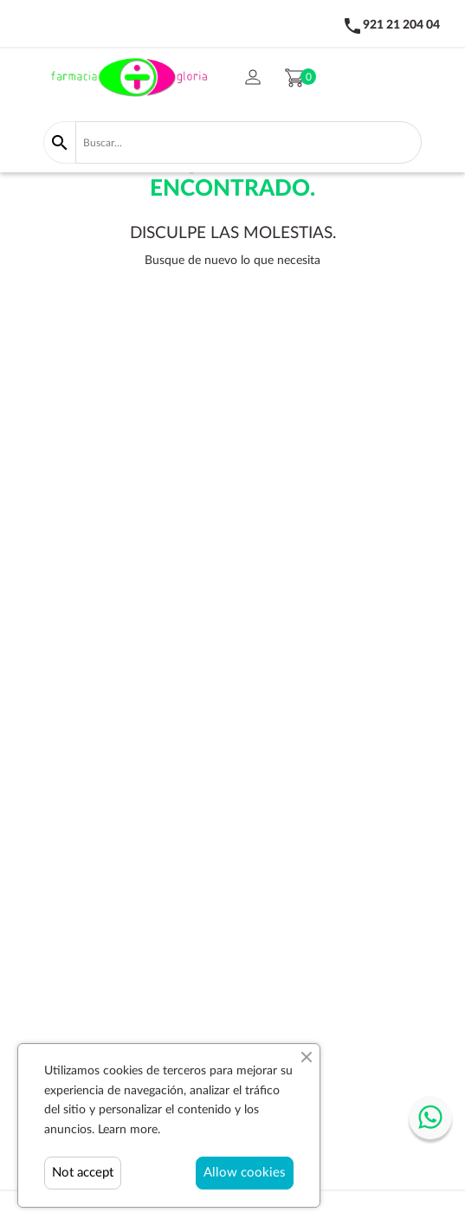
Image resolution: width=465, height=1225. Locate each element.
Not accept (82, 1172)
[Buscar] (248, 142)
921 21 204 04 (401, 25)
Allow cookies (244, 1172)
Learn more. (129, 1130)
